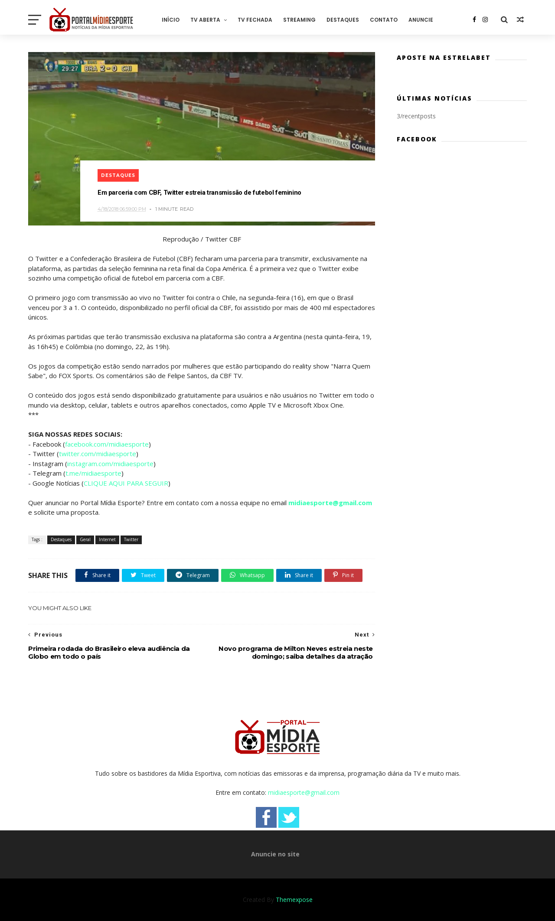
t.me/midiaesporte (93, 473)
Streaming (299, 19)
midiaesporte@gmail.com (330, 502)
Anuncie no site (275, 854)
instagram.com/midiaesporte (110, 463)
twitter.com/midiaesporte (97, 453)
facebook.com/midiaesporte (107, 444)
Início (171, 19)
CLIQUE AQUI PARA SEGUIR (126, 483)
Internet (107, 539)
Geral (85, 539)
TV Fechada (255, 19)
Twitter (131, 539)
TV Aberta (205, 19)
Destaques (342, 19)
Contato (384, 19)
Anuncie (420, 19)
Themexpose (294, 899)
